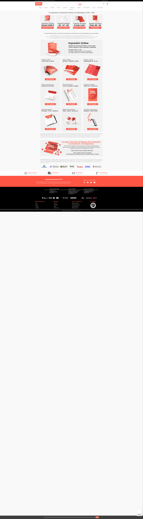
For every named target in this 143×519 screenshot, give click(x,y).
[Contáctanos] (73, 173)
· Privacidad (55, 204)
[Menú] (141, 510)
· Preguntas (37, 207)
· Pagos (54, 206)
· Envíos (36, 204)
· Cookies (55, 203)
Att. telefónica (103, 172)
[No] (141, 517)
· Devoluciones (56, 207)
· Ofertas (36, 205)
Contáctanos (79, 172)
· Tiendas (36, 206)
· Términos (55, 205)
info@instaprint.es (75, 207)
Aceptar (97, 517)
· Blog (36, 203)
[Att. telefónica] (97, 173)
